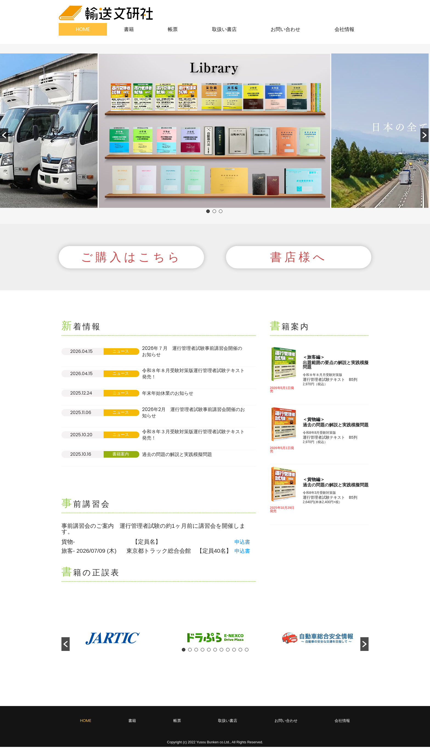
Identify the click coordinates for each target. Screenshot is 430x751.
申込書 (243, 546)
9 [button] (234, 654)
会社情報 (344, 29)
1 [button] (208, 211)
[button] (4, 135)
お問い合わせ (285, 29)
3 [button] (220, 211)
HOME (83, 29)
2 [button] (214, 211)
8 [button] (228, 654)
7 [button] (221, 654)
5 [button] (209, 654)
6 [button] (215, 654)
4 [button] (202, 654)
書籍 (129, 29)
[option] (214, 130)
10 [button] (240, 654)
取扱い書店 (224, 29)
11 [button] (246, 654)
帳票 (173, 29)
